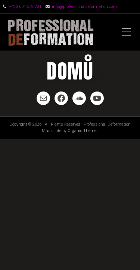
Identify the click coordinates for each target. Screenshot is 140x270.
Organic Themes (83, 130)
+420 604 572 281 (25, 6)
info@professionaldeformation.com (84, 6)
